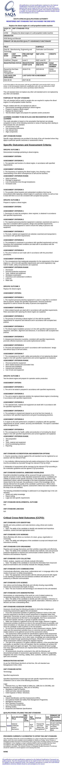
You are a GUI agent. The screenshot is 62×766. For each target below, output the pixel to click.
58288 (9, 726)
